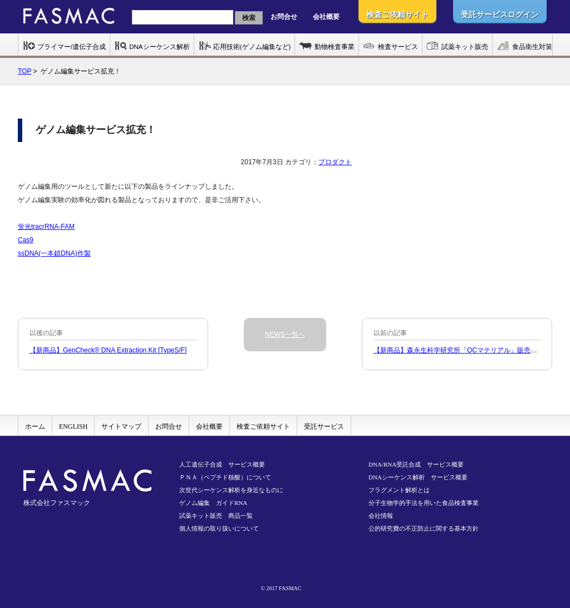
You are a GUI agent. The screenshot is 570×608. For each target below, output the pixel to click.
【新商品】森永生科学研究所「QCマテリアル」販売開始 (459, 350)
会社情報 (380, 515)
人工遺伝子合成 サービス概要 (222, 464)
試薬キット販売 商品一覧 (216, 515)
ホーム (35, 426)
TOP (24, 71)
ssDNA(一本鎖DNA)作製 (54, 253)
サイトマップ (121, 426)
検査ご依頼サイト (263, 426)
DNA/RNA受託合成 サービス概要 (416, 464)
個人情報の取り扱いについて (219, 528)
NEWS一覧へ (285, 335)
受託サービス (324, 426)
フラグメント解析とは (399, 490)
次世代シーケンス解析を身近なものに (231, 490)
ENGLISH (73, 426)
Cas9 (25, 240)
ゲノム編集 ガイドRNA (213, 502)
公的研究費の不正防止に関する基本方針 (423, 528)
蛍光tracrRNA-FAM (46, 227)
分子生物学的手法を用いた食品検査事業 (423, 502)
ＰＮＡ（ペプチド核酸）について (225, 477)
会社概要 (326, 17)
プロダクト (335, 162)
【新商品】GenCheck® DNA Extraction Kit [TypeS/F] (108, 350)
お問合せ (284, 17)
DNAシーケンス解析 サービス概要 (418, 477)
